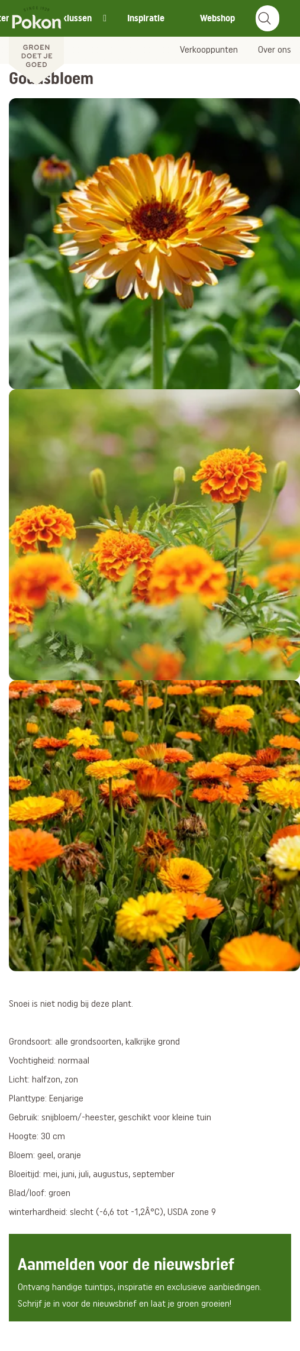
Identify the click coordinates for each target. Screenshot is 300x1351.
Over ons (274, 50)
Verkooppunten (209, 50)
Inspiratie (145, 18)
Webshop (217, 18)
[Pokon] (36, 43)
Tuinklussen (69, 18)
